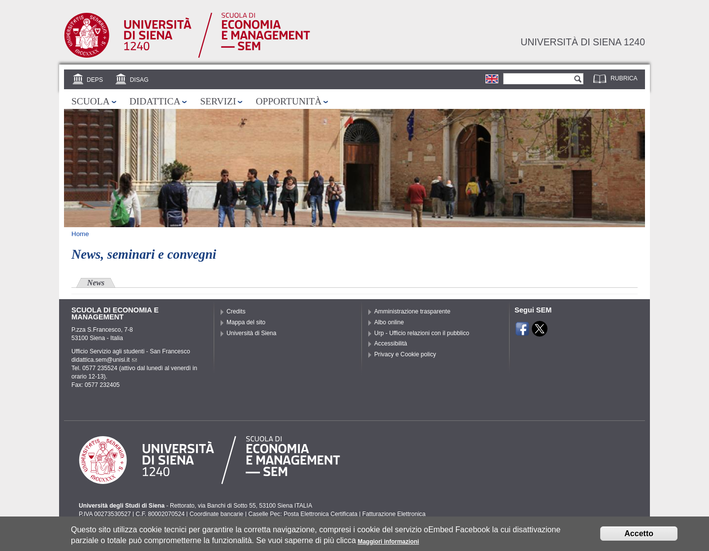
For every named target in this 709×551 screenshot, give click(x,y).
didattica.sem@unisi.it (104, 359)
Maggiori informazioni (388, 544)
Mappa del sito (245, 322)
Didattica (155, 101)
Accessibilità (390, 343)
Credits (236, 311)
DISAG (139, 79)
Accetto (638, 536)
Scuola (90, 101)
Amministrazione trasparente (412, 311)
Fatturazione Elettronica (393, 514)
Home (80, 234)
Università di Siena (251, 333)
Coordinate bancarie (216, 514)
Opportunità (289, 101)
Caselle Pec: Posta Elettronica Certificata (302, 514)
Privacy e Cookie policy (405, 354)
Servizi (218, 101)
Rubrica (624, 78)
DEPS (95, 79)
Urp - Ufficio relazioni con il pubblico (421, 333)
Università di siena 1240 (582, 41)
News (95, 282)
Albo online (389, 322)
